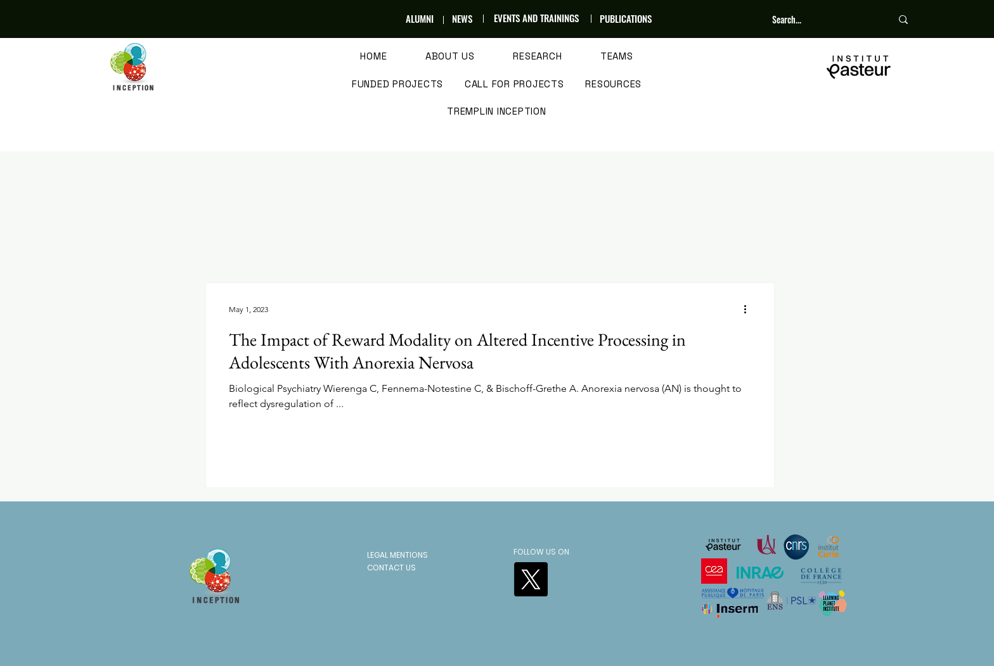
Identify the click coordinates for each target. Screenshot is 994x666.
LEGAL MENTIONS (397, 555)
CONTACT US (391, 567)
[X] (530, 579)
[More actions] (749, 309)
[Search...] (822, 19)
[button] (450, 57)
